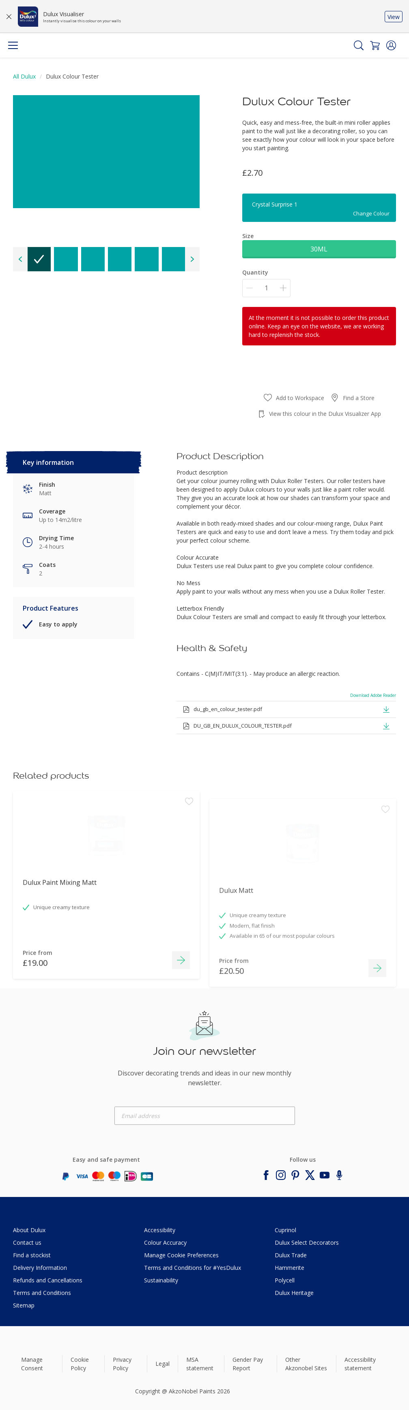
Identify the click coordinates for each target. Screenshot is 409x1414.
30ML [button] (318, 249)
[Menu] (13, 45)
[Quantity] (266, 288)
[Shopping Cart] (375, 45)
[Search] (359, 45)
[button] (391, 45)
